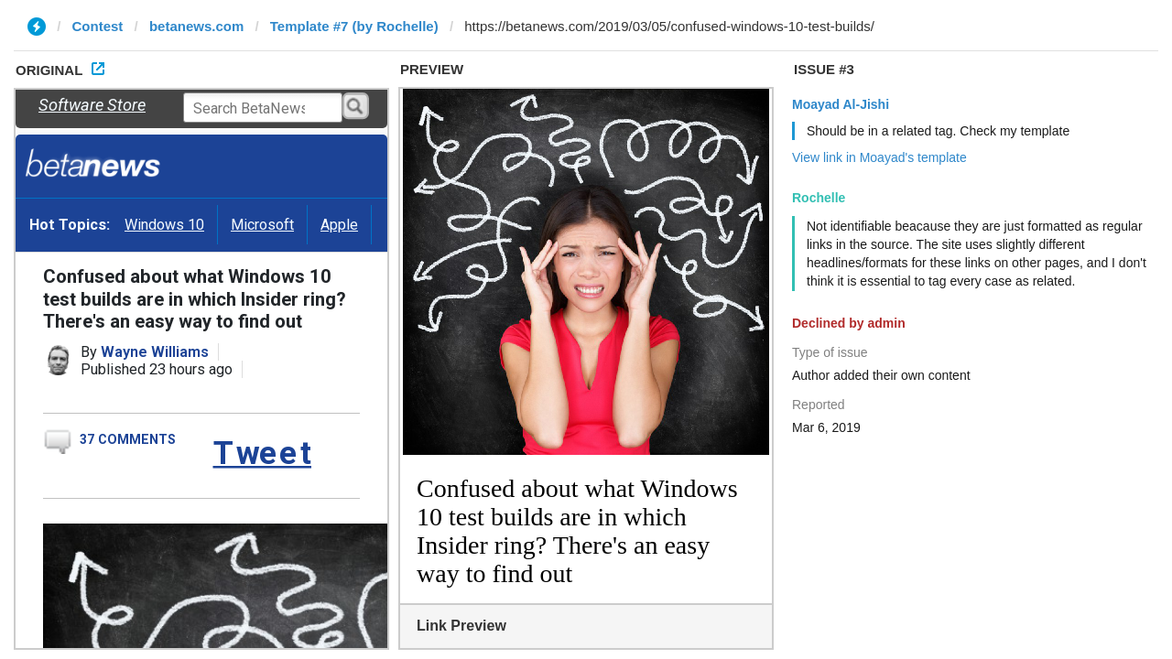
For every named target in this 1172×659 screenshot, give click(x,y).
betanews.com (196, 26)
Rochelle (818, 197)
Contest (98, 26)
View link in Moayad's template (879, 157)
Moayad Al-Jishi (840, 104)
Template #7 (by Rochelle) (354, 26)
